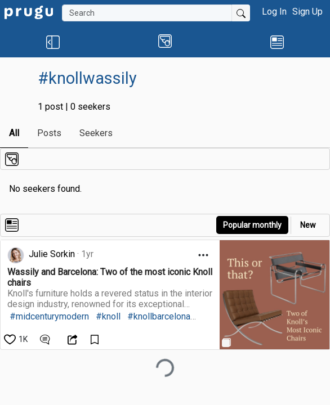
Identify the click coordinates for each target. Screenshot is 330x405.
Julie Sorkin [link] (52, 254)
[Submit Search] (241, 12)
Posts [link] (49, 133)
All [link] (14, 133)
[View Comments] (46, 339)
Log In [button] (274, 11)
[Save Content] (96, 339)
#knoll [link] (108, 316)
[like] (17, 339)
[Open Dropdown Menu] (203, 255)
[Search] (147, 12)
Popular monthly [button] (252, 225)
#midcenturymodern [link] (49, 316)
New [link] (308, 225)
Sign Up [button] (307, 11)
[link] (29, 11)
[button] (53, 41)
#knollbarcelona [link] (158, 316)
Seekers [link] (96, 133)
